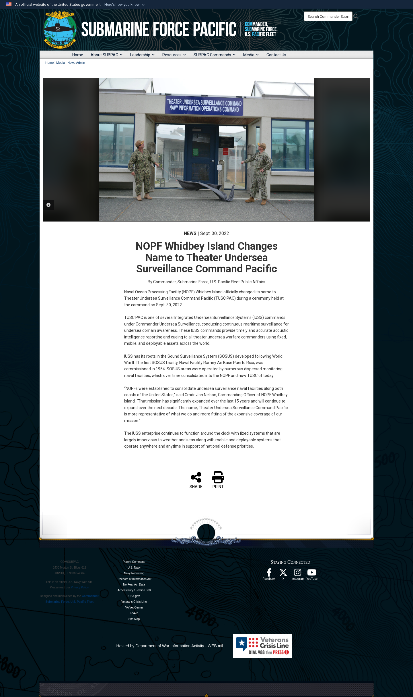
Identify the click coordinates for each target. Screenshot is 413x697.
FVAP (134, 613)
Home (77, 55)
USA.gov (134, 596)
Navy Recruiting (134, 573)
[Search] (328, 16)
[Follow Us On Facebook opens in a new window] (269, 574)
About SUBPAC (107, 55)
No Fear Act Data (134, 584)
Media (251, 55)
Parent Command (134, 561)
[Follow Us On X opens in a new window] (283, 574)
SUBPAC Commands (215, 55)
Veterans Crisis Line (134, 601)
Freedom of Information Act (134, 579)
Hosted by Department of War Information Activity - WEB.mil (169, 646)
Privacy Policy (80, 587)
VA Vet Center (134, 607)
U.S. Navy (134, 567)
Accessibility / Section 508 (134, 590)
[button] (125, 4)
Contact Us (276, 55)
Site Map (134, 619)
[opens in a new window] (298, 574)
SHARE (196, 480)
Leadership (142, 55)
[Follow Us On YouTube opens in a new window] (312, 574)
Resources (174, 55)
